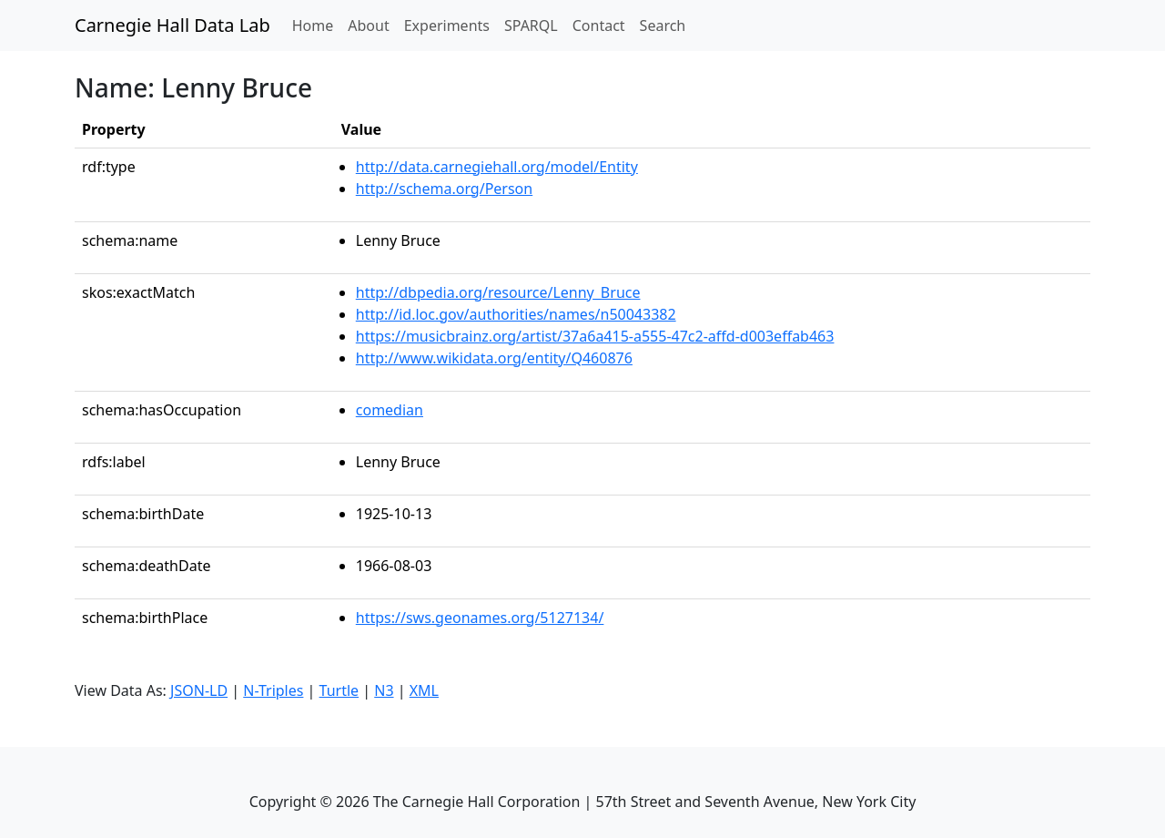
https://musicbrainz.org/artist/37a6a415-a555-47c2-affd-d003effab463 (595, 336)
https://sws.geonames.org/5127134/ (480, 618)
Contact (598, 25)
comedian (389, 410)
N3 (383, 690)
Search (663, 25)
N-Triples (273, 690)
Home (316, 25)
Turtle (339, 690)
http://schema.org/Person (444, 189)
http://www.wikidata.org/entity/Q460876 (494, 358)
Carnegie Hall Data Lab (172, 25)
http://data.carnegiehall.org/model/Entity (497, 167)
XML (424, 690)
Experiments (447, 25)
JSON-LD (199, 690)
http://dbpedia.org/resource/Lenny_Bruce (498, 292)
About (368, 25)
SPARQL (531, 25)
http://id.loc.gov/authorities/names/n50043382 (516, 314)
